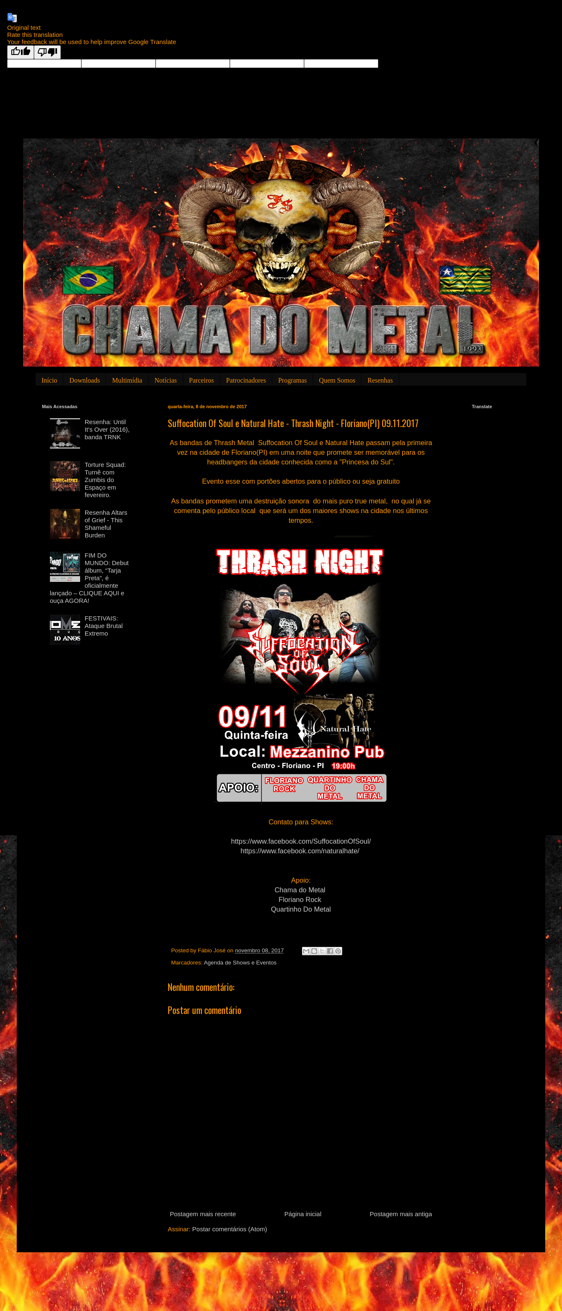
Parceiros (201, 380)
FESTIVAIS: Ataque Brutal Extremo (104, 626)
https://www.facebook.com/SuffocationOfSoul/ (301, 841)
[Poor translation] (47, 52)
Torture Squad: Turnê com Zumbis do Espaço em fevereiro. (105, 479)
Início (49, 380)
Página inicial (302, 1213)
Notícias (165, 380)
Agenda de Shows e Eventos (240, 962)
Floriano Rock (299, 899)
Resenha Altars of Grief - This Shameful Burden (106, 524)
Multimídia (127, 380)
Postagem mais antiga (401, 1213)
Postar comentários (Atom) (229, 1229)
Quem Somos (337, 380)
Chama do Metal (300, 890)
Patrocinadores (246, 380)
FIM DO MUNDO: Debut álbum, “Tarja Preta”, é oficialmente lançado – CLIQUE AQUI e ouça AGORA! (89, 578)
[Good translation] (20, 52)
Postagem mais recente (203, 1213)
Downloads (84, 380)
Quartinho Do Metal (301, 909)
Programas (292, 380)
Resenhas (380, 380)
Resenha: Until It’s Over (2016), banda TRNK (107, 429)
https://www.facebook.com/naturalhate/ (300, 851)
